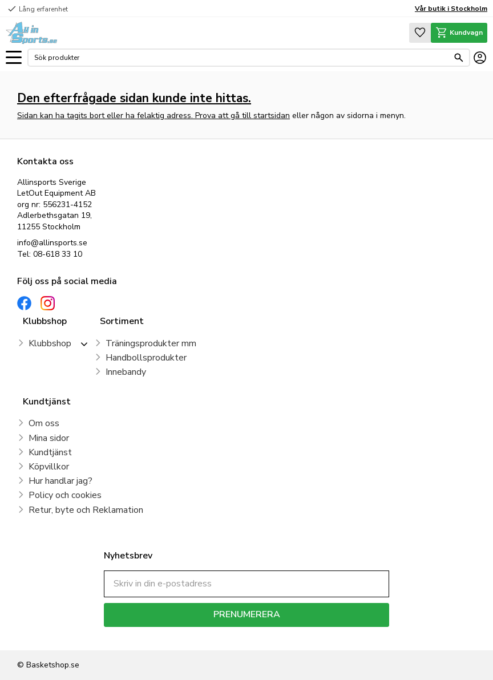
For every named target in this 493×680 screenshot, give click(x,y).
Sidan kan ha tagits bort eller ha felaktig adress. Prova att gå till (135, 115)
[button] (14, 58)
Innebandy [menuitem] (126, 372)
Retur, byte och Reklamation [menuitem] (86, 510)
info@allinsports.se (52, 242)
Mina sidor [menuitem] (49, 438)
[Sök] (458, 58)
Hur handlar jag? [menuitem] (60, 481)
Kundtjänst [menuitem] (50, 452)
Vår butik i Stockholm (451, 8)
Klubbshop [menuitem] (50, 343)
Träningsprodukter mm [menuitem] (151, 343)
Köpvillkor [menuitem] (49, 466)
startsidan (271, 115)
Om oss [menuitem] (44, 423)
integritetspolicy (287, 635)
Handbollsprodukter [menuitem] (146, 357)
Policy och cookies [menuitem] (65, 495)
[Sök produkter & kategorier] (241, 58)
